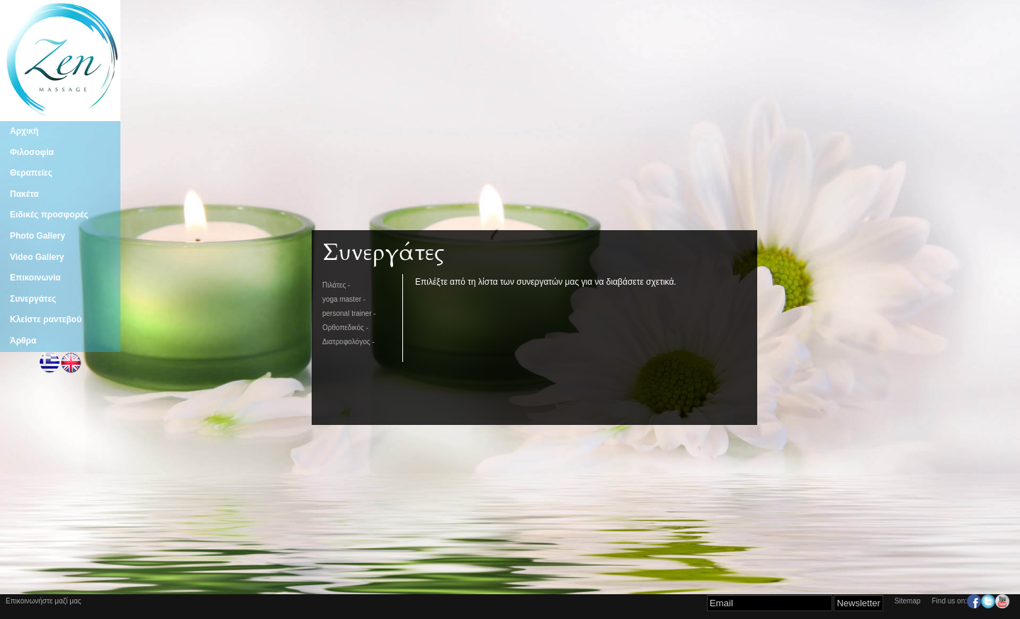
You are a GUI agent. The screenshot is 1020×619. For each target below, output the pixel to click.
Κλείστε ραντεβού (45, 319)
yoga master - (344, 299)
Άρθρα (23, 341)
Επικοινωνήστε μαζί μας (43, 601)
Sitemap (908, 601)
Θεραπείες (31, 173)
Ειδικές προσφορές (49, 215)
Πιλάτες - (336, 285)
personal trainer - (349, 313)
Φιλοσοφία (32, 152)
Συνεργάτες (33, 299)
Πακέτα (24, 194)
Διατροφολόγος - (348, 342)
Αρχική (24, 131)
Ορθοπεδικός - (345, 327)
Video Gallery (37, 257)
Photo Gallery (37, 236)
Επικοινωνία (35, 278)
